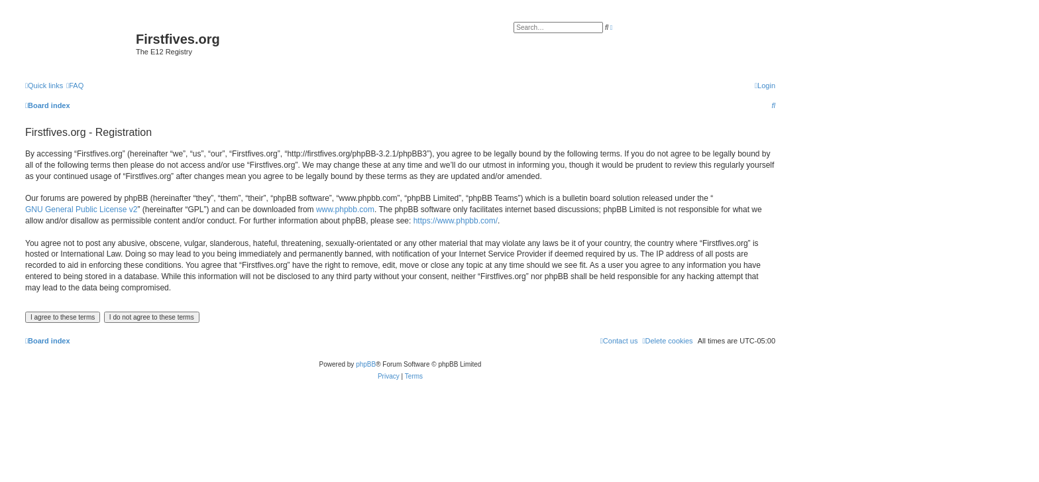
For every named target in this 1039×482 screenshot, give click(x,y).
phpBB (366, 364)
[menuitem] (74, 85)
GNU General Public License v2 (81, 209)
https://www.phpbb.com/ (455, 220)
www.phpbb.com (345, 209)
